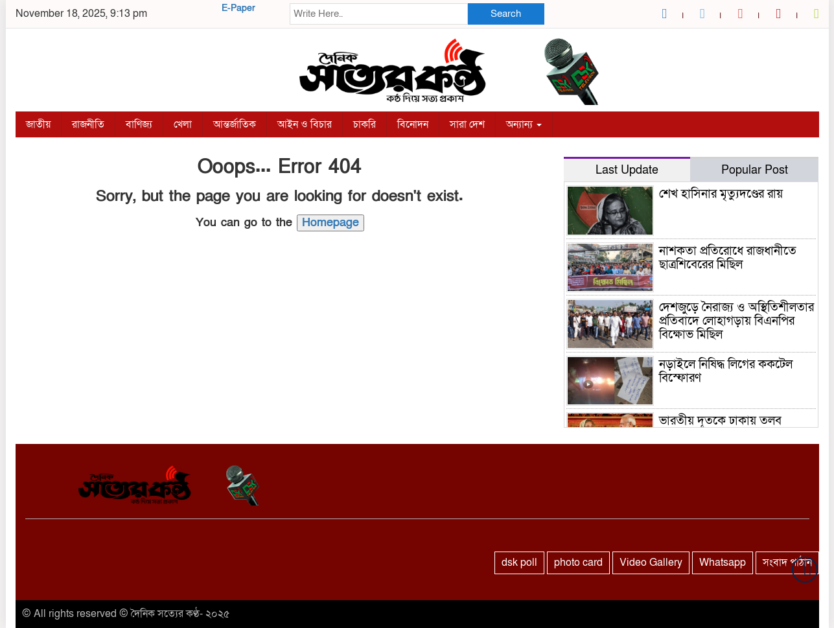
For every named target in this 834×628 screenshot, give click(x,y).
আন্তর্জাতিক (234, 124)
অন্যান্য (524, 124)
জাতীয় (38, 124)
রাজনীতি (88, 124)
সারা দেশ (467, 124)
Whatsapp (722, 562)
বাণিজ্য (139, 124)
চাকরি (364, 124)
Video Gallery (651, 562)
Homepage (330, 222)
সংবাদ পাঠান (787, 562)
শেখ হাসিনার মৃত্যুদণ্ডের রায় (721, 194)
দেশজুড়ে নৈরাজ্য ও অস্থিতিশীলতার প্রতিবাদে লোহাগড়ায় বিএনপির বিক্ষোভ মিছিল (736, 321)
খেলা (183, 124)
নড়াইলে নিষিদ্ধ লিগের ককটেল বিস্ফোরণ (726, 371)
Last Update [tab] (627, 170)
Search (506, 13)
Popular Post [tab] (754, 170)
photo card (578, 562)
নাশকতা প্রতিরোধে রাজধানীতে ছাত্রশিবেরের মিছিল (727, 258)
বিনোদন (412, 124)
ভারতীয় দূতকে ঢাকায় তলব (720, 421)
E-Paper (238, 8)
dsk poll (519, 562)
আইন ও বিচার (304, 124)
